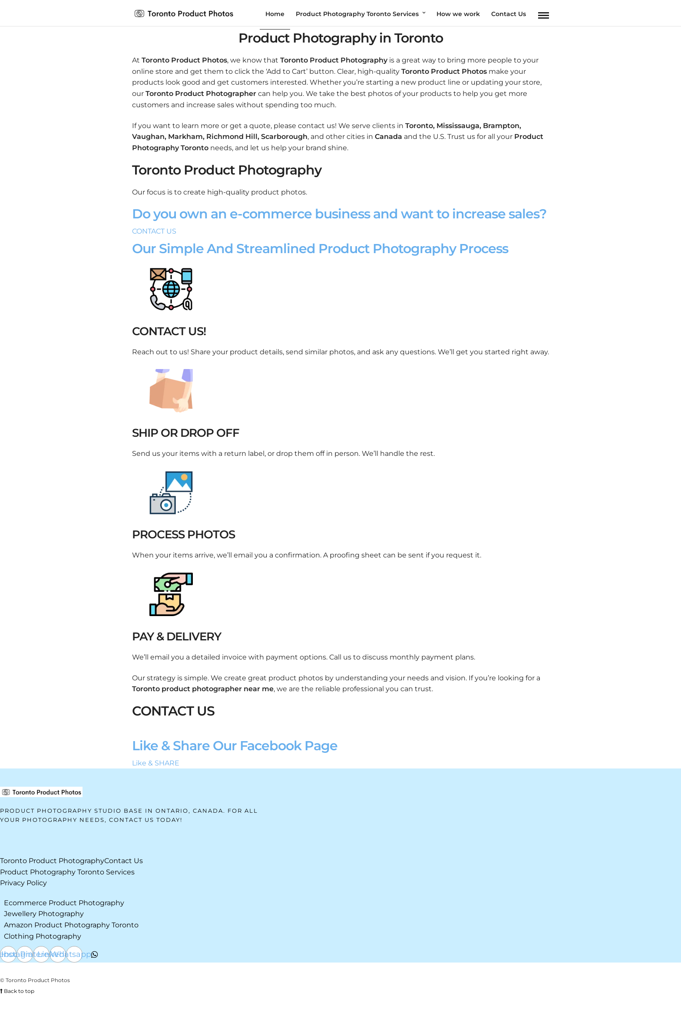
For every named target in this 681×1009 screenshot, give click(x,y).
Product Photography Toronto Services (67, 872)
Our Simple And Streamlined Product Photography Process (320, 249)
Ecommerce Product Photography (64, 903)
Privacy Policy (23, 883)
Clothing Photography (42, 936)
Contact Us (123, 861)
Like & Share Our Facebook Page (234, 746)
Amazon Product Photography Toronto (71, 925)
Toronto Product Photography (52, 861)
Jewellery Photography (44, 914)
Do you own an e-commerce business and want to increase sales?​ (339, 214)
